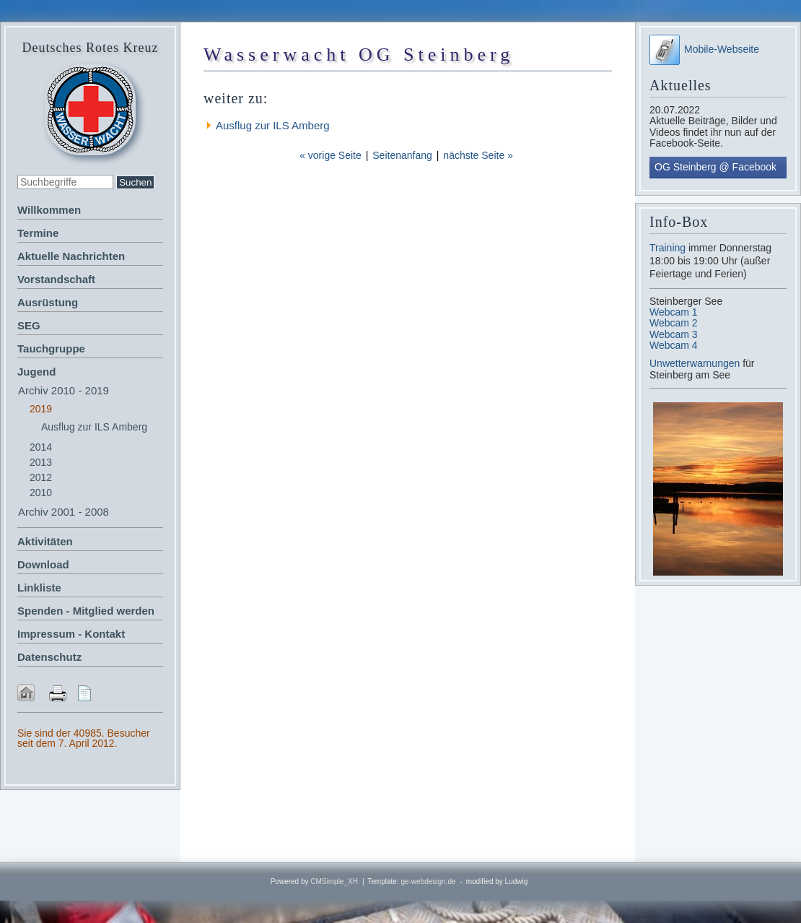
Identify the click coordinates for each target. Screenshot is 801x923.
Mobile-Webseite (704, 49)
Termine (37, 233)
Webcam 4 (673, 345)
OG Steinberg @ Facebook (715, 167)
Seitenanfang (402, 155)
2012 (41, 477)
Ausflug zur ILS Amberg (94, 427)
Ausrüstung (47, 302)
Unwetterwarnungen (696, 363)
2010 (41, 492)
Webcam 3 (673, 334)
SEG (28, 325)
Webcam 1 (673, 312)
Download (43, 564)
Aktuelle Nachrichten (71, 256)
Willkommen (49, 210)
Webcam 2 (673, 323)
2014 (41, 447)
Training (667, 248)
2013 (41, 462)
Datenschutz (49, 657)
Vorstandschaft (56, 279)
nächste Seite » (478, 155)
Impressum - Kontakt (71, 634)
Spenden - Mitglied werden (85, 610)
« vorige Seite (330, 155)
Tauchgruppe (51, 348)
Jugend (36, 371)
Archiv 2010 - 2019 (63, 390)
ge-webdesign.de (427, 881)
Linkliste (39, 587)
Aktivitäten (45, 541)
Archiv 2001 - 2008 (63, 512)
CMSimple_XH (334, 881)
